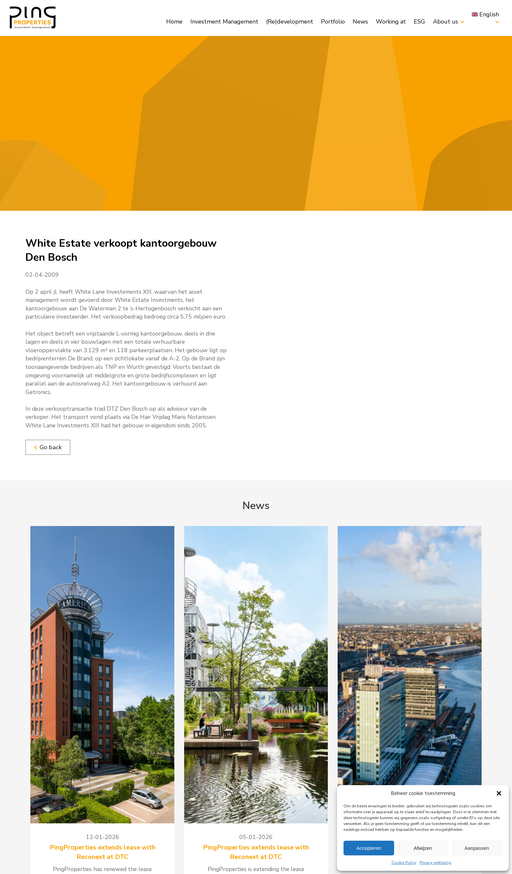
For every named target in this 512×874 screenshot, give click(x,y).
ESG (419, 21)
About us (445, 21)
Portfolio (333, 21)
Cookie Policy (404, 862)
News (360, 21)
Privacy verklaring (435, 862)
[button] (499, 793)
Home (174, 21)
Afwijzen (423, 848)
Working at (391, 21)
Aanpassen (477, 848)
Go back (48, 447)
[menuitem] (485, 14)
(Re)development (289, 21)
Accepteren (369, 848)
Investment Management (224, 21)
